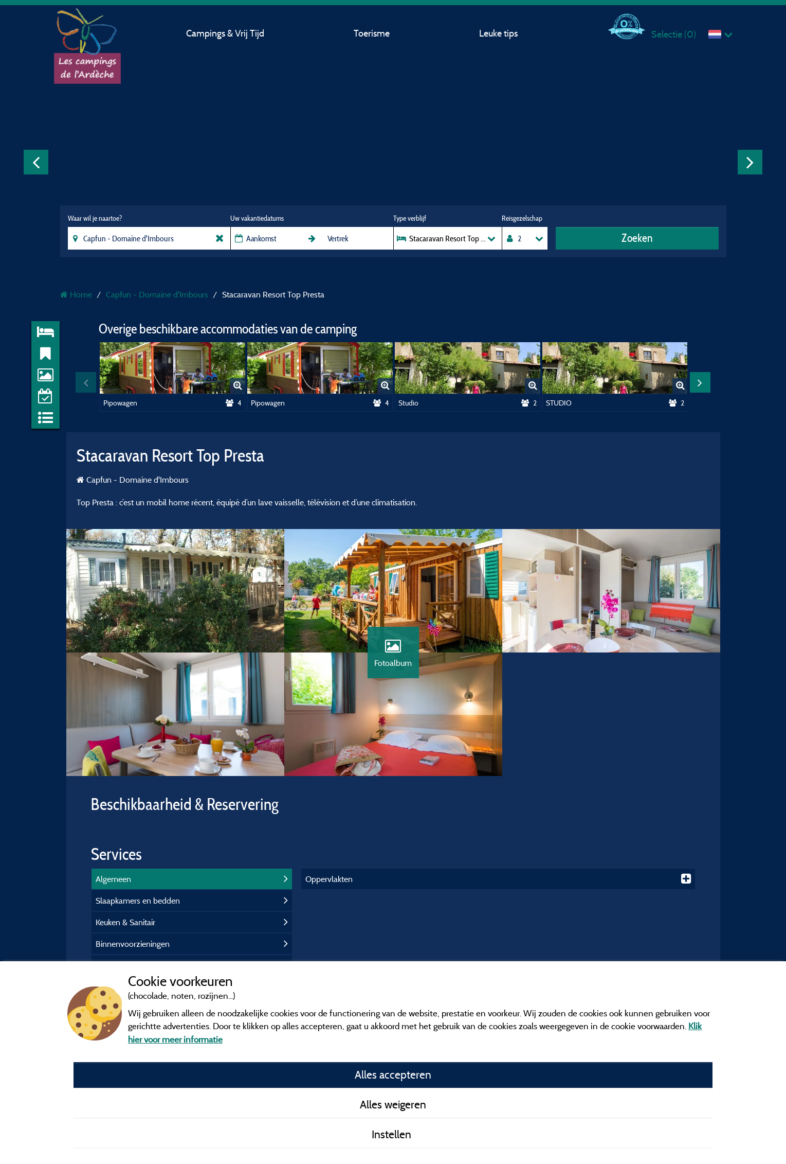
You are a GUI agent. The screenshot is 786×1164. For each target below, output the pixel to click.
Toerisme (372, 33)
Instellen (393, 1134)
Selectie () (673, 34)
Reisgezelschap (522, 218)
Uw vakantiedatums (257, 218)
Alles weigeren (393, 1104)
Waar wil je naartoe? (95, 218)
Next (750, 162)
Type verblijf (409, 218)
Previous (36, 162)
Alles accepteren (393, 1074)
